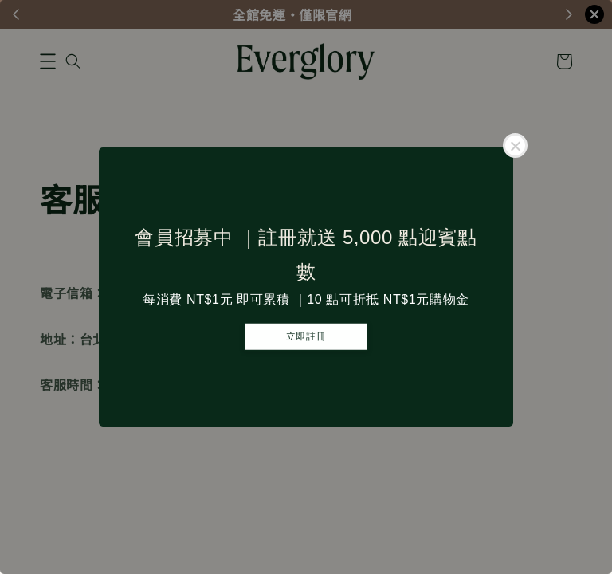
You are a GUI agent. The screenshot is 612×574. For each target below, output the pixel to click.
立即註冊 (306, 336)
